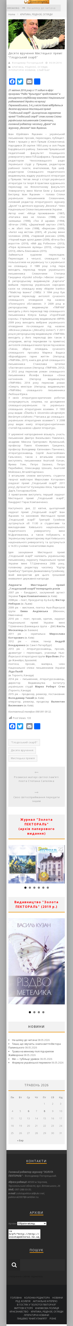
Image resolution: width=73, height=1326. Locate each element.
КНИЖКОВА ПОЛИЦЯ (47, 1310)
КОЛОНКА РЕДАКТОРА (37, 1299)
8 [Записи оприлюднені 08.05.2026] (44, 1111)
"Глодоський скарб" (24, 742)
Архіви (12, 1223)
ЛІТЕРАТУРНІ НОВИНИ (21, 70)
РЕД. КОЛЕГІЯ (23, 1303)
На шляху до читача (41, 8)
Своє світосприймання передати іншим (36, 799)
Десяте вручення (22, 750)
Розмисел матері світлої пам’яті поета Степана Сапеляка (36, 779)
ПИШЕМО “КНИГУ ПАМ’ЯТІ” (32, 1320)
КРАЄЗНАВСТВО (19, 1313)
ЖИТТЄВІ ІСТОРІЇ (23, 1310)
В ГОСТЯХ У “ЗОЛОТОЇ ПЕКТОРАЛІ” (36, 1306)
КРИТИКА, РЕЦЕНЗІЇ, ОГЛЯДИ (36, 14)
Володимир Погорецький (27, 62)
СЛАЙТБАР (43, 70)
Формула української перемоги (31, 1062)
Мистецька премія (23, 758)
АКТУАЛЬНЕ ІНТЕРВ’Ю (45, 1303)
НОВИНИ (57, 1299)
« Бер (20, 1140)
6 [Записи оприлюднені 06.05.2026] (28, 1111)
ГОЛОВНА (16, 1299)
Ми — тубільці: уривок (26, 1059)
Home (11, 14)
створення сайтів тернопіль (25, 1278)
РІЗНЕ (53, 1320)
